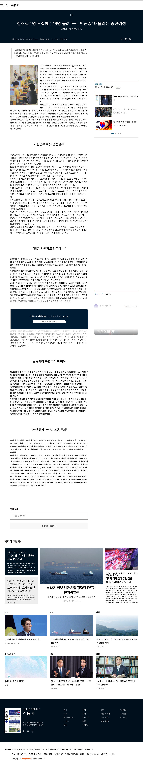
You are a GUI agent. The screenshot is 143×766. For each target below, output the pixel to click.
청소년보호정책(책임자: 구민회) (81, 750)
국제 (84, 714)
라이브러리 (105, 717)
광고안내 (123, 717)
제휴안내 (38, 750)
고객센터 (45, 750)
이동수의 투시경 (104, 87)
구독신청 (123, 714)
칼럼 (65, 725)
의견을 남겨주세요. (19, 516)
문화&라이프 (68, 717)
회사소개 (15, 750)
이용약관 (53, 750)
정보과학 (85, 717)
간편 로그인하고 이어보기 (49, 322)
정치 (65, 710)
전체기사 (85, 725)
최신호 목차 (105, 714)
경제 (84, 710)
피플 (84, 721)
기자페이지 (105, 721)
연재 (102, 710)
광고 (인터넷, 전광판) (26, 750)
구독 (118, 87)
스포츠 (66, 721)
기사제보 (123, 710)
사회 (65, 714)
